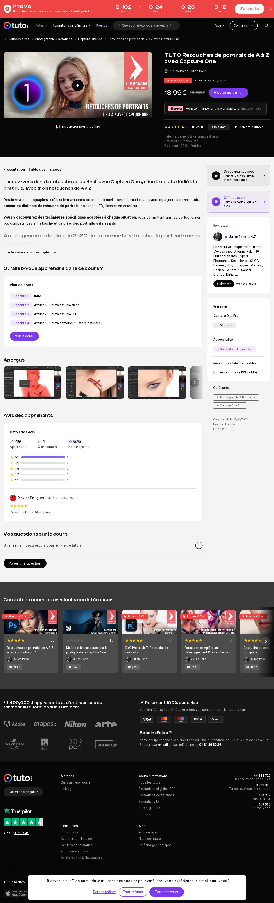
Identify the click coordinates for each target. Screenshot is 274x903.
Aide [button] (142, 826)
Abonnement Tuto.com (78, 838)
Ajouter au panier (228, 92)
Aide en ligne (148, 832)
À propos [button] (67, 776)
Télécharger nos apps (155, 845)
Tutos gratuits (149, 808)
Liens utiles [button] (69, 826)
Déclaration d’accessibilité (113, 882)
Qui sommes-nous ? (75, 782)
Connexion (244, 25)
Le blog (66, 789)
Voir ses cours (246, 283)
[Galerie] (103, 382)
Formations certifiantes (156, 795)
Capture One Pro (90, 39)
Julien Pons (198, 71)
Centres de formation (77, 845)
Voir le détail (24, 336)
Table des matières (45, 169)
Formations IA (149, 801)
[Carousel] (137, 642)
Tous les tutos (19, 39)
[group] (32, 382)
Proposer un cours (74, 851)
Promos (101, 25)
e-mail (163, 744)
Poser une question (25, 563)
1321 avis (21, 833)
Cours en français (24, 792)
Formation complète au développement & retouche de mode (206, 652)
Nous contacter (150, 838)
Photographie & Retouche (53, 39)
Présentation (14, 169)
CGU (84, 882)
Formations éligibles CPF (157, 789)
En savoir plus (251, 108)
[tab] (14, 169)
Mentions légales (43, 882)
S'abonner (224, 283)
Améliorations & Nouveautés (82, 858)
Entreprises (69, 832)
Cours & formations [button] (153, 776)
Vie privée (68, 882)
